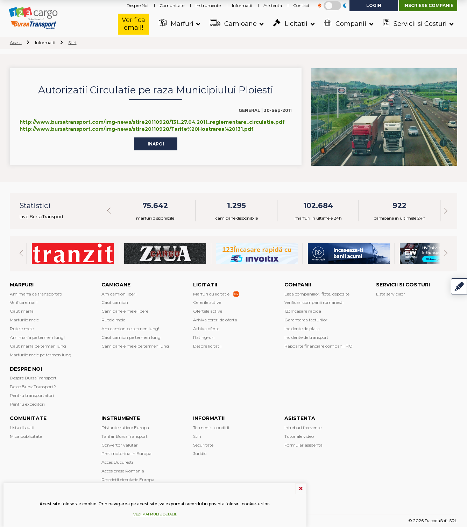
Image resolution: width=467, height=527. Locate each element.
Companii (345, 23)
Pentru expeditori (27, 404)
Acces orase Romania (122, 470)
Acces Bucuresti (117, 462)
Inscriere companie (428, 5)
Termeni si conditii (211, 427)
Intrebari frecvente (302, 427)
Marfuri (176, 23)
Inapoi (156, 143)
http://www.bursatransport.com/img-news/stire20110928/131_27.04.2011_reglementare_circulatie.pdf (152, 122)
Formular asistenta (303, 445)
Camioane (233, 23)
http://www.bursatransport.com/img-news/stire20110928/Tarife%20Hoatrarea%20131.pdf (137, 129)
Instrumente (208, 5)
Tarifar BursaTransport (124, 436)
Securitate (203, 445)
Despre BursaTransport (33, 377)
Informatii (242, 5)
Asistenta (272, 5)
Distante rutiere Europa (125, 427)
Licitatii (290, 23)
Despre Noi (137, 5)
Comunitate (172, 5)
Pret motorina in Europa (126, 453)
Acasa (16, 42)
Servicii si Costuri (414, 23)
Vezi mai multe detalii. (155, 514)
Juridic (199, 453)
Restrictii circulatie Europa (127, 479)
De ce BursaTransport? (33, 386)
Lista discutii (22, 427)
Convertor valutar (119, 445)
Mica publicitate (26, 436)
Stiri (72, 42)
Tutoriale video (299, 436)
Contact (301, 5)
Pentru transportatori (32, 395)
